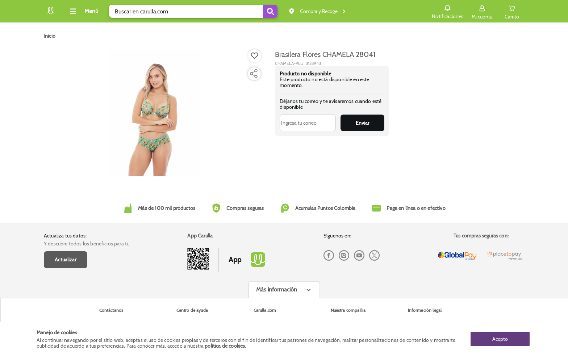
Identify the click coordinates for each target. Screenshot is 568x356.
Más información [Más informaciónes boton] (276, 289)
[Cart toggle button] (512, 11)
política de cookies (225, 346)
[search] (193, 11)
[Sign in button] (482, 11)
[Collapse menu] (83, 11)
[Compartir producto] (253, 73)
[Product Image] (154, 112)
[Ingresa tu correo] (308, 123)
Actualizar (65, 259)
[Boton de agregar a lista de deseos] (254, 55)
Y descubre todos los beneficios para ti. (86, 244)
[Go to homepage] (49, 36)
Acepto (500, 339)
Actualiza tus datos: (65, 236)
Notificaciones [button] (447, 11)
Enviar (362, 123)
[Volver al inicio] (50, 13)
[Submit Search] (270, 11)
